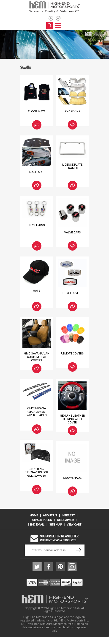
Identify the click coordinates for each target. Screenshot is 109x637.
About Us (50, 515)
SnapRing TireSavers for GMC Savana (36, 472)
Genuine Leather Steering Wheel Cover (72, 419)
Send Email (36, 524)
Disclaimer (65, 520)
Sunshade (72, 110)
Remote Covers (72, 353)
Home (34, 515)
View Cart (74, 524)
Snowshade (72, 477)
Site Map (55, 524)
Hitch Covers (72, 293)
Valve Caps (72, 232)
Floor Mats (37, 111)
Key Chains (37, 225)
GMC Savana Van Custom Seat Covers (36, 357)
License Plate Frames (72, 166)
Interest (68, 515)
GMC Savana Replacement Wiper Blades (37, 412)
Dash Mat (36, 172)
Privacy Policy (41, 520)
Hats (36, 290)
